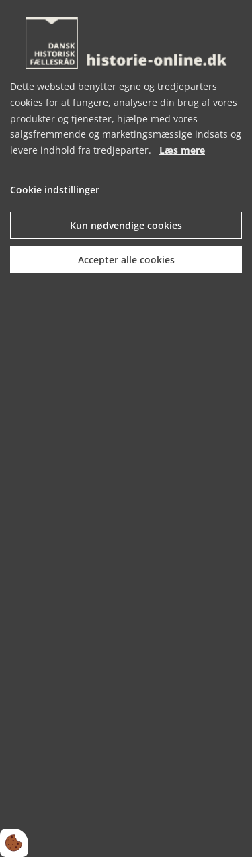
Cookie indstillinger (54, 189)
